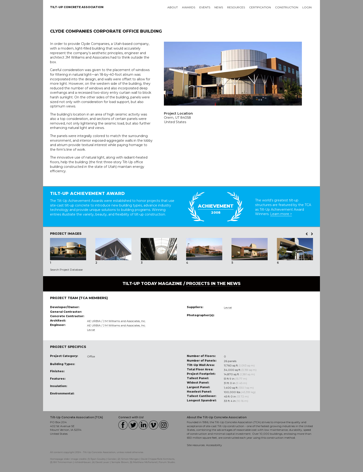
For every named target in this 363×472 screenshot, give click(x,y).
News (218, 7)
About (172, 7)
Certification (260, 7)
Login (307, 7)
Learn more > (281, 214)
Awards (188, 7)
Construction (286, 7)
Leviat (91, 329)
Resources (236, 7)
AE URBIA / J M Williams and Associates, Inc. (116, 321)
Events (204, 7)
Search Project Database (66, 269)
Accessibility (214, 445)
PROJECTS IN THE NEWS (213, 283)
